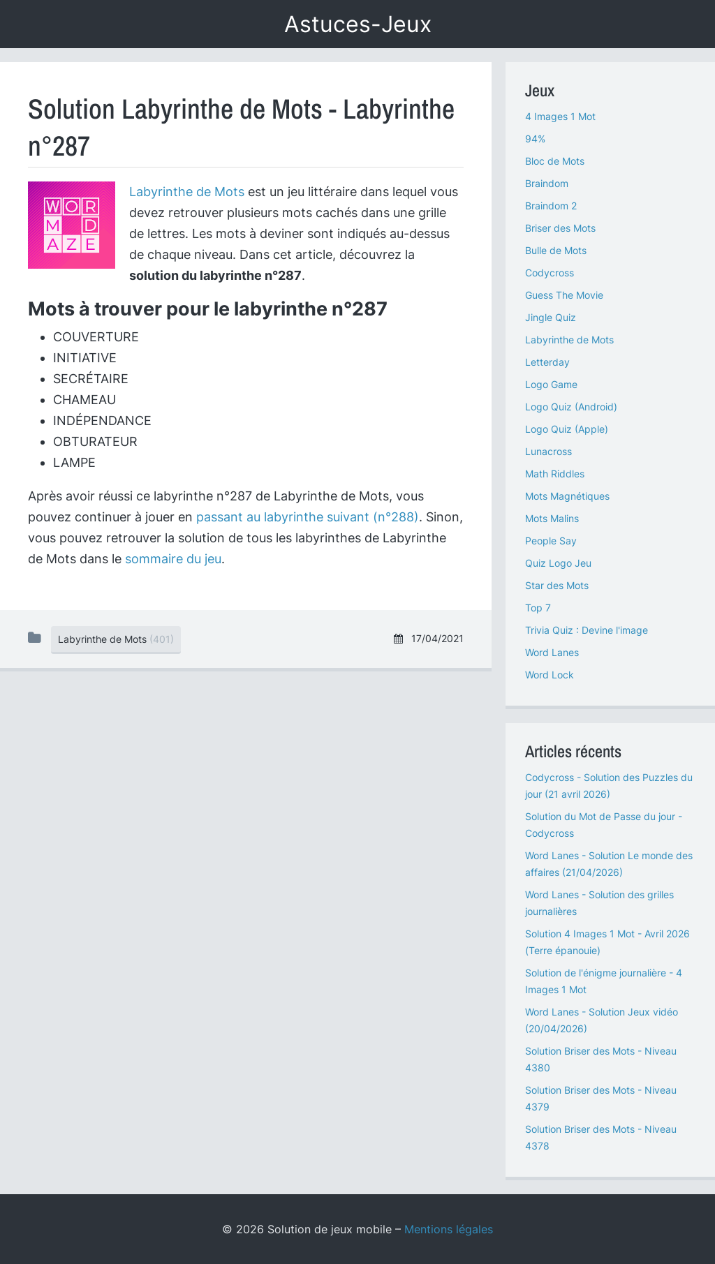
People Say (551, 541)
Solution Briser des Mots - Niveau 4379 (601, 1098)
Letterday (547, 362)
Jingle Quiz (550, 317)
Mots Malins (552, 518)
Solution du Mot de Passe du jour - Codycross (603, 824)
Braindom (546, 183)
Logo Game (551, 384)
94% (535, 138)
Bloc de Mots (554, 161)
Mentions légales (448, 1229)
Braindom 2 (551, 205)
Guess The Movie (564, 295)
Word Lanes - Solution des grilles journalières (599, 902)
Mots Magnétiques (567, 496)
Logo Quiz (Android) (571, 406)
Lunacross (548, 451)
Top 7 (538, 608)
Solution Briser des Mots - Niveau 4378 (601, 1137)
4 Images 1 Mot (560, 116)
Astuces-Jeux (358, 24)
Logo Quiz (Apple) (566, 429)
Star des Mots (557, 585)
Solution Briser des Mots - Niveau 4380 (601, 1059)
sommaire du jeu (173, 558)
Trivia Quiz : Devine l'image (586, 630)
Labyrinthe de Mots (186, 191)
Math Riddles (554, 473)
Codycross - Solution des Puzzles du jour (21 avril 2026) (609, 785)
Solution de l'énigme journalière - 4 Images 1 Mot (603, 981)
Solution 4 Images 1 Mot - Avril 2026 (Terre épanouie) (607, 942)
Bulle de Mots (556, 250)
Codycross (549, 272)
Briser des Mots (560, 228)
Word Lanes (552, 652)
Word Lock (549, 675)
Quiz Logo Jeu (558, 563)
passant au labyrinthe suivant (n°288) (307, 517)
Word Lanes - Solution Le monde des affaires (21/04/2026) (609, 863)
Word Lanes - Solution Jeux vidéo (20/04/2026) (601, 1020)
